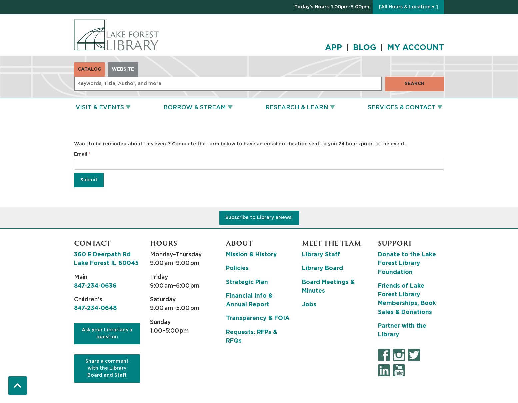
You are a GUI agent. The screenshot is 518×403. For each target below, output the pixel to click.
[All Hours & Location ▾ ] (408, 7)
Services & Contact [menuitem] (402, 108)
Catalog (89, 69)
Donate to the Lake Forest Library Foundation (407, 263)
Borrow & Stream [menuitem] (194, 108)
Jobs (309, 305)
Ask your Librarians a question (107, 333)
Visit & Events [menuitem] (100, 108)
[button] (331, 7)
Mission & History (251, 255)
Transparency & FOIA (258, 318)
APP (333, 48)
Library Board (322, 268)
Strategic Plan (247, 282)
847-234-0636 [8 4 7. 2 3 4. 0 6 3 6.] (95, 286)
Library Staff (321, 255)
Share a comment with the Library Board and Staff (107, 368)
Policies (237, 268)
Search (414, 83)
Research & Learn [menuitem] (296, 108)
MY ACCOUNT (415, 48)
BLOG (364, 48)
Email (80, 154)
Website (123, 69)
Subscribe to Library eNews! (259, 217)
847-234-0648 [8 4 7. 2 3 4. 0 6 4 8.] (95, 308)
